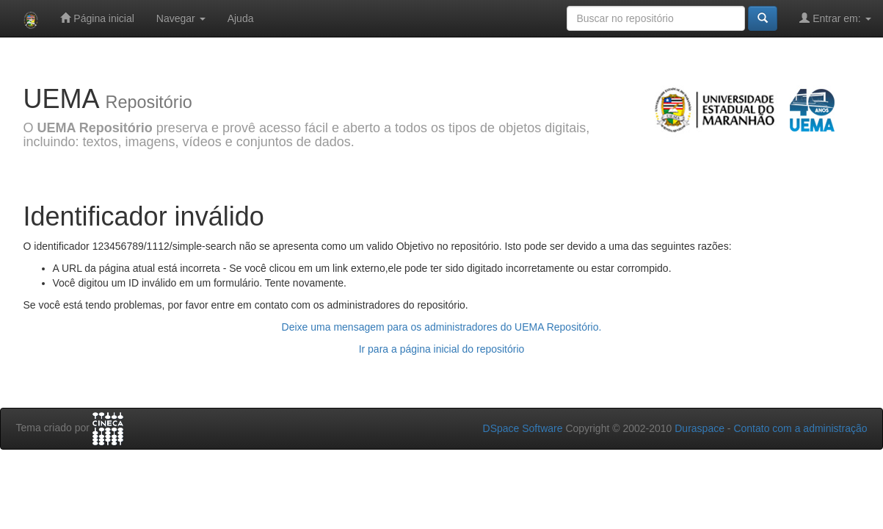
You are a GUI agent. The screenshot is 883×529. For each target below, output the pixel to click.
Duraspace (699, 428)
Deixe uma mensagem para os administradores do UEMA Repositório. (442, 327)
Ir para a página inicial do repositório (442, 349)
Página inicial (97, 18)
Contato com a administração (800, 428)
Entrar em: (835, 18)
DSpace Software (523, 428)
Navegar (181, 18)
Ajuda (241, 18)
